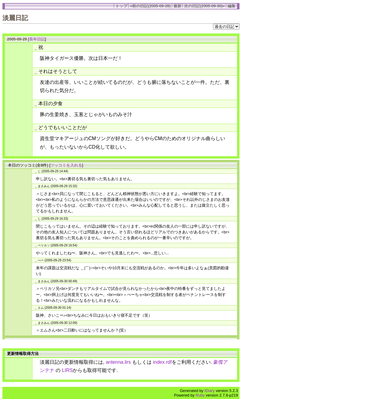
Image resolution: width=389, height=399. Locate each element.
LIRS (67, 370)
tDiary (210, 390)
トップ (121, 6)
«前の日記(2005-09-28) (150, 6)
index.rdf (162, 362)
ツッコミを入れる (66, 165)
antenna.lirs (118, 362)
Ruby (200, 395)
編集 (232, 6)
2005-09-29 (17, 39)
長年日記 (37, 39)
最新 (177, 6)
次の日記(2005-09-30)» (204, 6)
